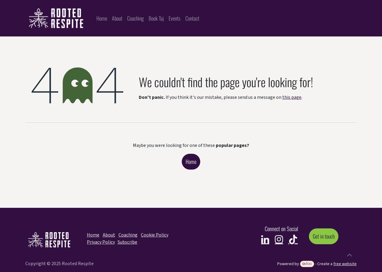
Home (191, 161)
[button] (349, 255)
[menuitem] (102, 18)
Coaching (128, 235)
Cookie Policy (154, 235)
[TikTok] (293, 239)
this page (291, 97)
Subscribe (127, 242)
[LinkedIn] (265, 239)
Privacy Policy (101, 242)
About (109, 235)
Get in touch (324, 236)
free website (345, 264)
